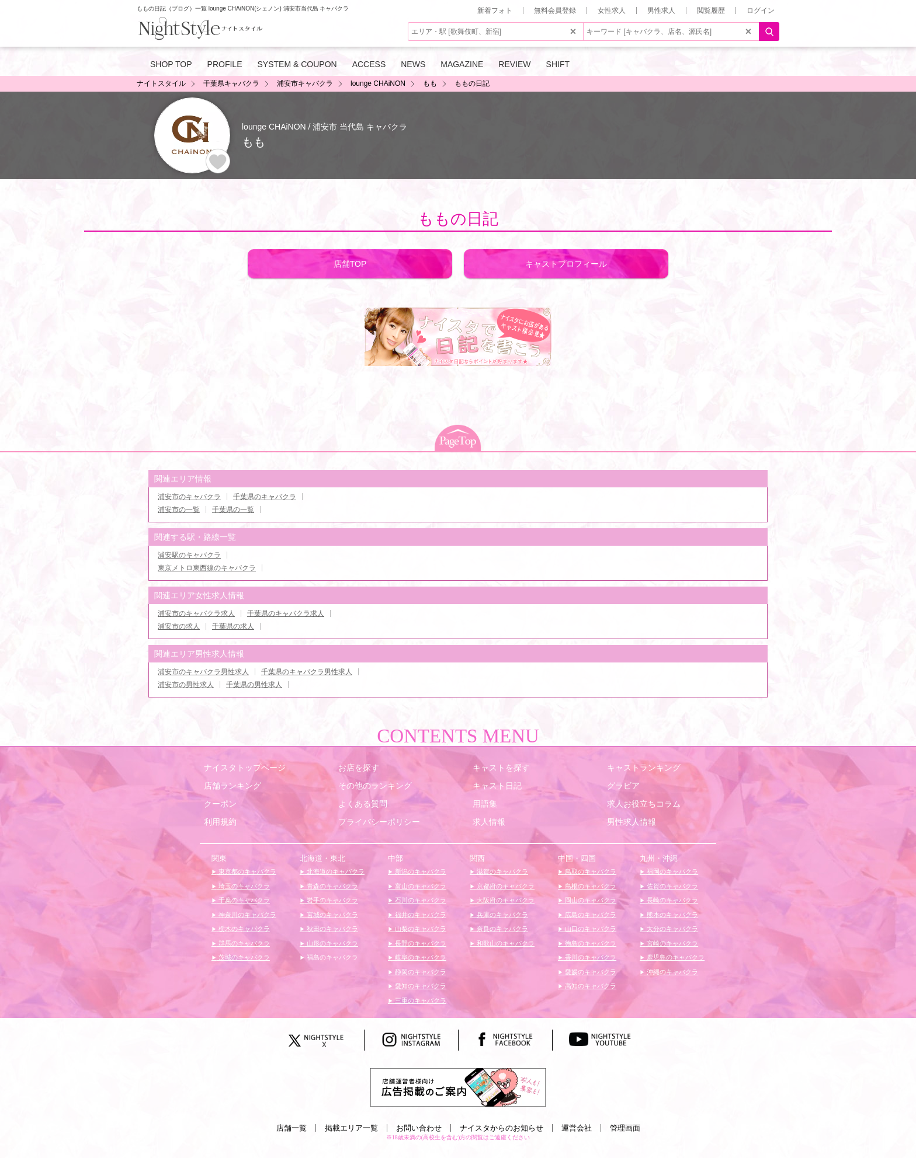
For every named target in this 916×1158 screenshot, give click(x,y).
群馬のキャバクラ (243, 943)
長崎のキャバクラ (671, 900)
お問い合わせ (419, 1128)
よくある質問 (362, 803)
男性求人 (661, 10)
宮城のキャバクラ (331, 914)
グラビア (623, 785)
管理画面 (625, 1128)
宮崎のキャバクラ (671, 943)
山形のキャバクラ (331, 943)
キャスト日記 (497, 785)
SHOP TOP (171, 64)
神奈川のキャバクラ (246, 914)
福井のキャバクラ (419, 914)
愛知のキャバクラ (419, 985)
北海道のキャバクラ (335, 871)
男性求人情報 (631, 821)
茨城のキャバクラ (243, 957)
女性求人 (612, 10)
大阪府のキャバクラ (505, 900)
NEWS (413, 64)
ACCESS (369, 64)
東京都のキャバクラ (246, 871)
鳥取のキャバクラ (589, 871)
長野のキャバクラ (419, 943)
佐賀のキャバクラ (671, 886)
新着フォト (494, 10)
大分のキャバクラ (671, 928)
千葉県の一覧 (233, 509)
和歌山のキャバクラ (505, 943)
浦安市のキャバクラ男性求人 (203, 671)
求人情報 (489, 821)
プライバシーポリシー (379, 821)
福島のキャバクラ (331, 957)
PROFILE (224, 64)
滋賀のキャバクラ (501, 871)
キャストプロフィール (566, 263)
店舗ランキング (232, 785)
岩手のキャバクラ (331, 900)
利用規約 (220, 821)
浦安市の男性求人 (186, 684)
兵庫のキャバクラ (501, 914)
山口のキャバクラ (589, 928)
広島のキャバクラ (589, 914)
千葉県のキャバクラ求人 (285, 613)
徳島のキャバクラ (589, 943)
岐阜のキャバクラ (419, 957)
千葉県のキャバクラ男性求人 (306, 671)
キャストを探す (501, 767)
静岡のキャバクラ (419, 971)
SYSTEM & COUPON (297, 64)
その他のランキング (375, 785)
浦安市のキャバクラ (189, 496)
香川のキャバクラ (589, 957)
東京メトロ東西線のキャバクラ (207, 567)
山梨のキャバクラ (419, 928)
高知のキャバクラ (589, 985)
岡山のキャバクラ (589, 900)
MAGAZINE (461, 64)
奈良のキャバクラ (501, 928)
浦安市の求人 (179, 626)
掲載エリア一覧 (351, 1128)
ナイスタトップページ (245, 767)
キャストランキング (644, 767)
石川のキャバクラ (419, 900)
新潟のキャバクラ (419, 871)
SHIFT (558, 64)
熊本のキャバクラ (671, 914)
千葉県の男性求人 (254, 684)
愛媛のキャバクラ (589, 971)
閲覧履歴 (711, 10)
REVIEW (514, 64)
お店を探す (358, 767)
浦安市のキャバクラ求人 (196, 613)
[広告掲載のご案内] (458, 1086)
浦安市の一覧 (179, 509)
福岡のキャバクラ (671, 871)
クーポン (220, 803)
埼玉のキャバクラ (243, 886)
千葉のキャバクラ (243, 900)
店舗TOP (350, 263)
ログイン (761, 10)
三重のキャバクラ (419, 1000)
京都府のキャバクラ (505, 886)
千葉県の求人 (233, 626)
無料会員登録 (555, 10)
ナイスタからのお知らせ (501, 1128)
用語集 (485, 803)
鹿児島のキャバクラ (675, 957)
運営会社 (576, 1128)
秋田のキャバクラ (331, 928)
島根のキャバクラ (589, 886)
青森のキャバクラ (331, 886)
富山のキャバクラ (419, 886)
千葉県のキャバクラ (264, 496)
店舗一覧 (291, 1128)
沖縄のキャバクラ (671, 971)
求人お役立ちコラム (644, 803)
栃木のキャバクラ (243, 928)
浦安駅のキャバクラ (189, 555)
